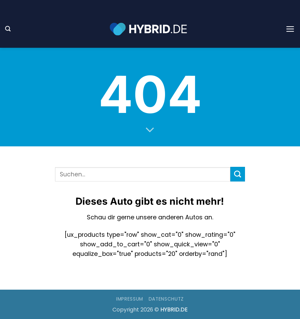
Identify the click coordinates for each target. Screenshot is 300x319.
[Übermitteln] (237, 174)
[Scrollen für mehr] (150, 130)
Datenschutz (166, 299)
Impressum (129, 299)
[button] (8, 28)
